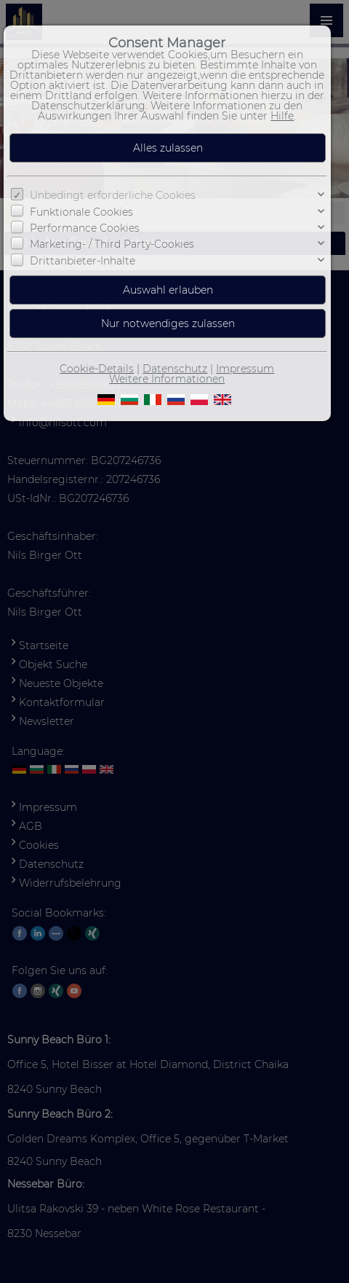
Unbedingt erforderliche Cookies (113, 195)
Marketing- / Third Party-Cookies (112, 244)
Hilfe (282, 115)
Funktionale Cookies (81, 211)
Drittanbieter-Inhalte (82, 260)
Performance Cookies (85, 228)
